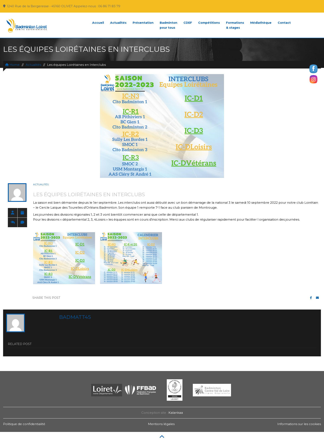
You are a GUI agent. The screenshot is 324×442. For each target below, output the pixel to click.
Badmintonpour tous (168, 25)
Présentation (143, 23)
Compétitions (209, 23)
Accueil (98, 23)
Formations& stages (235, 25)
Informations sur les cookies (299, 424)
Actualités (118, 23)
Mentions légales (161, 424)
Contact (284, 23)
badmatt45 (75, 317)
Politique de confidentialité (24, 424)
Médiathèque (261, 23)
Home (12, 65)
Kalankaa (175, 413)
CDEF (187, 23)
